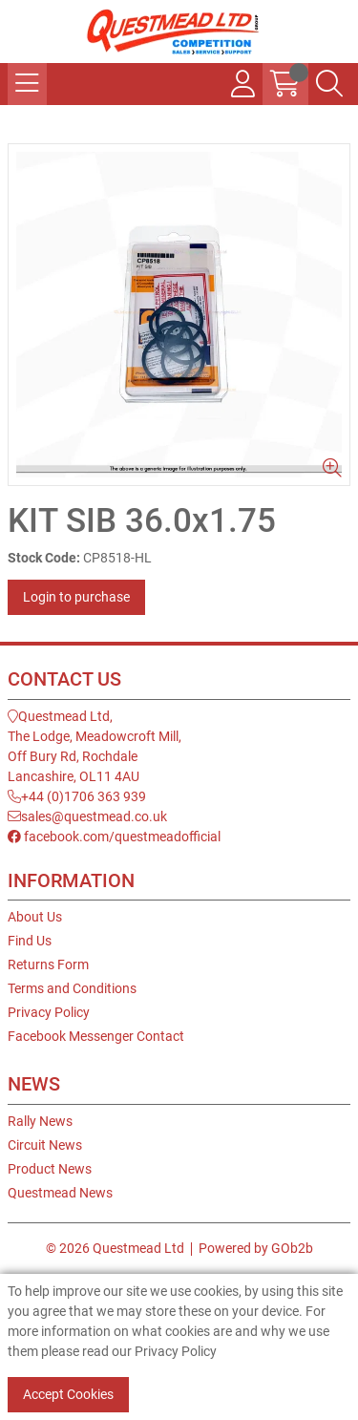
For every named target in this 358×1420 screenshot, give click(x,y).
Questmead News (60, 1192)
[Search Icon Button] (329, 84)
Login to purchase (76, 596)
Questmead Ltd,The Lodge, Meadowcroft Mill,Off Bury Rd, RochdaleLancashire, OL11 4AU (94, 746)
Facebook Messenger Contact (96, 1036)
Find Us (30, 940)
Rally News (40, 1121)
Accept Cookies (68, 1394)
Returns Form (48, 964)
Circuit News (45, 1145)
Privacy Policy (49, 1012)
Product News (50, 1168)
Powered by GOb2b (256, 1248)
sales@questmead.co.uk (87, 816)
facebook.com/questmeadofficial (114, 836)
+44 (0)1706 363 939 (77, 796)
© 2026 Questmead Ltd (115, 1248)
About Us (35, 916)
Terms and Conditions (72, 988)
